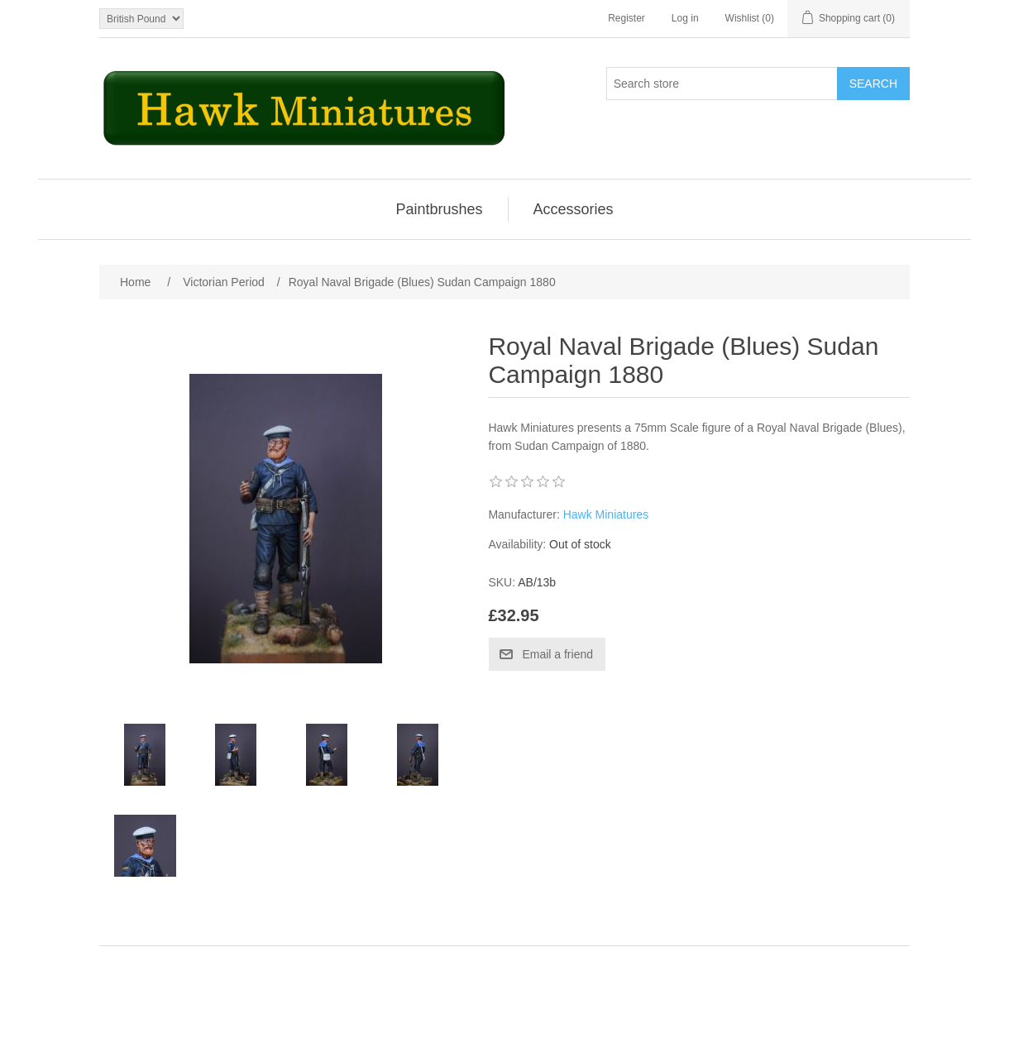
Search (873, 83)
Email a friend (557, 654)
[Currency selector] (141, 18)
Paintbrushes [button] (438, 209)
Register (626, 18)
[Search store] (722, 83)
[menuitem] (439, 209)
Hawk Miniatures (605, 514)
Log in (685, 18)
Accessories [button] (573, 209)
